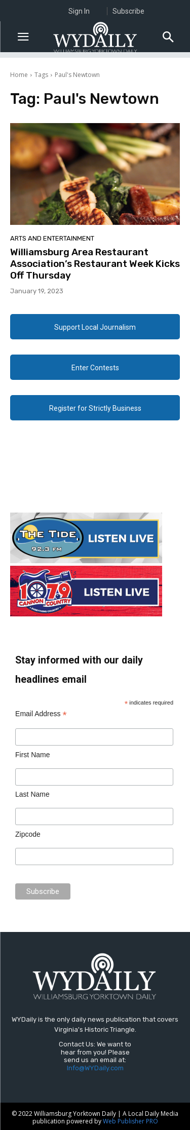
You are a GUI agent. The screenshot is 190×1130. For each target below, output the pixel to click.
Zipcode (28, 834)
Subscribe (128, 11)
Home (19, 74)
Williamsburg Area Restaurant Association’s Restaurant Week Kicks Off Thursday (95, 263)
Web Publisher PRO (130, 1121)
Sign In (79, 11)
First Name (32, 755)
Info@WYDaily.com (95, 1068)
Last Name (32, 794)
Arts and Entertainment (52, 238)
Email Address (41, 714)
